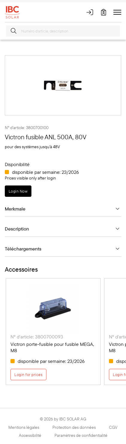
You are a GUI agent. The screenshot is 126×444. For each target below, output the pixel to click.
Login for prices (28, 374)
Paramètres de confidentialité (80, 435)
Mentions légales (23, 427)
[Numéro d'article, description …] (63, 31)
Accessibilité (30, 435)
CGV (113, 427)
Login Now (18, 191)
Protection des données (74, 427)
